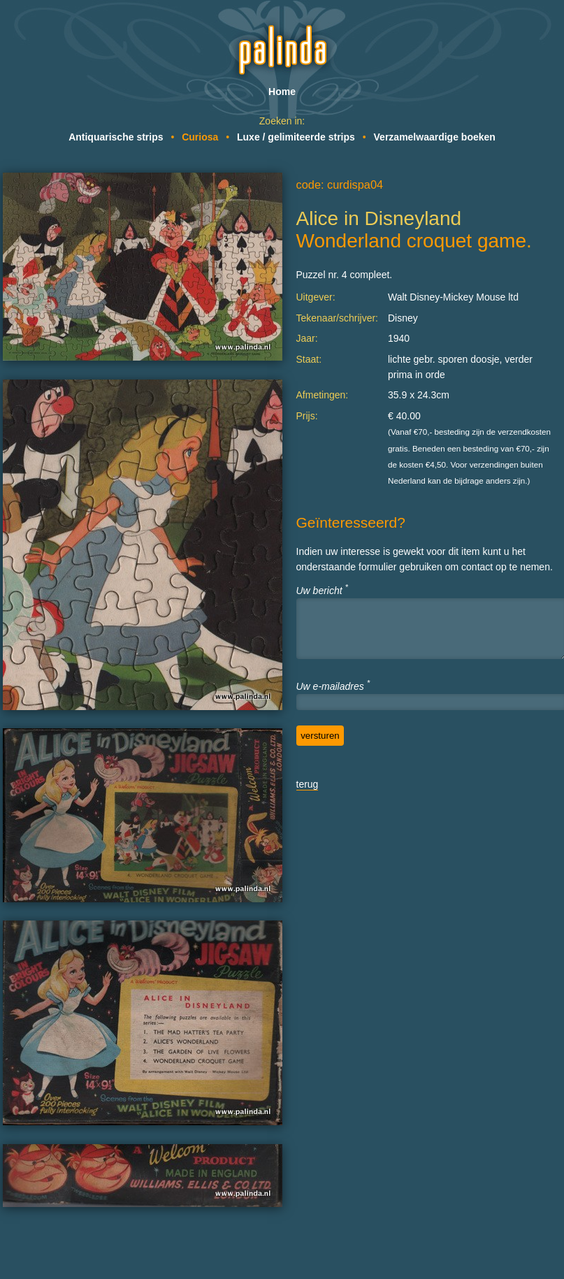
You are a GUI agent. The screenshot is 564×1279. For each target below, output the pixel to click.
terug (307, 784)
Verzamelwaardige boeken (435, 137)
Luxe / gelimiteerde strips (296, 137)
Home (282, 91)
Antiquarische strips (115, 137)
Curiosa (200, 137)
